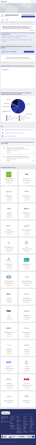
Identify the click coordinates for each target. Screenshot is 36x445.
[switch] (29, 52)
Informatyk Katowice (17, 37)
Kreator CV (25, 416)
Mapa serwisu (32, 431)
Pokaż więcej (31, 30)
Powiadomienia (12, 428)
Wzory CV (25, 418)
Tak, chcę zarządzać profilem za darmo (28, 16)
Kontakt (31, 418)
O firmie (31, 416)
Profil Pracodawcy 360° (19, 421)
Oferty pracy (12, 416)
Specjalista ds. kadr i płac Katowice (7, 37)
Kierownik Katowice (11, 35)
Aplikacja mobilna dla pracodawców (19, 428)
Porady (11, 420)
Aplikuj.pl (2, 22)
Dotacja (31, 429)
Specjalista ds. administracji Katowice (21, 35)
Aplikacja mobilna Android (24, 427)
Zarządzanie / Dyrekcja (23, 39)
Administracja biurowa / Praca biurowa (12, 39)
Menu (32, 1)
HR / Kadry (30, 39)
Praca (3, 19)
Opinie (7, 19)
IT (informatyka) (4, 41)
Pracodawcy (6, 22)
